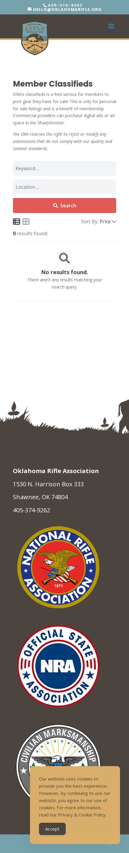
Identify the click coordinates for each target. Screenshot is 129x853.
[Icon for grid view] (26, 222)
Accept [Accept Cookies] (52, 830)
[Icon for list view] (16, 221)
